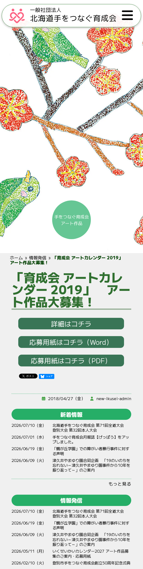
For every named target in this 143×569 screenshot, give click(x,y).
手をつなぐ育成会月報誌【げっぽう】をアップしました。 (91, 439)
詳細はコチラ (71, 323)
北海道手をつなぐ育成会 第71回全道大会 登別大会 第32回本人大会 (90, 427)
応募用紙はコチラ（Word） (71, 342)
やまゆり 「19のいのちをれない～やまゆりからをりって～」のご (92, 465)
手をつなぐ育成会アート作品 (71, 219)
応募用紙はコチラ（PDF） (71, 360)
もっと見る (120, 483)
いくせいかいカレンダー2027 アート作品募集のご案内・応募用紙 (91, 553)
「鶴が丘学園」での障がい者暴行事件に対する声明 (91, 451)
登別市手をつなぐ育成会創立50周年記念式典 (92, 563)
